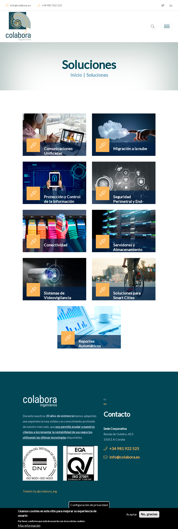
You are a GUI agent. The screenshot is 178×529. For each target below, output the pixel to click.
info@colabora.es (18, 5)
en (105, 404)
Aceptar (131, 515)
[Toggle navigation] (166, 26)
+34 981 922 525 (49, 5)
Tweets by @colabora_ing (40, 491)
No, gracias (149, 515)
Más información (29, 526)
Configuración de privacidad (89, 505)
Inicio (76, 75)
